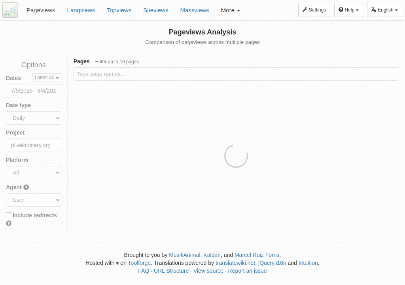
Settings (314, 10)
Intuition (308, 263)
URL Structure (171, 271)
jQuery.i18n (272, 263)
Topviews (119, 10)
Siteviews (155, 10)
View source (208, 271)
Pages (106, 61)
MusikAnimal (184, 255)
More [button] (230, 10)
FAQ (143, 271)
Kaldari (212, 255)
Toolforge (139, 263)
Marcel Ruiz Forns (257, 255)
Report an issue (247, 271)
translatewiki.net (235, 263)
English (384, 10)
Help (349, 10)
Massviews (194, 10)
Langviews (81, 10)
